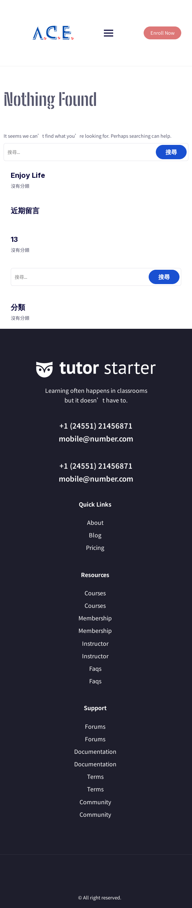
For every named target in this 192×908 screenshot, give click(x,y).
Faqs (95, 668)
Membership (95, 618)
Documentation (95, 751)
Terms (95, 776)
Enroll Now (162, 32)
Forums (95, 726)
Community (95, 801)
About (95, 522)
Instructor (95, 643)
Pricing (95, 547)
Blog (95, 535)
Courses (95, 593)
